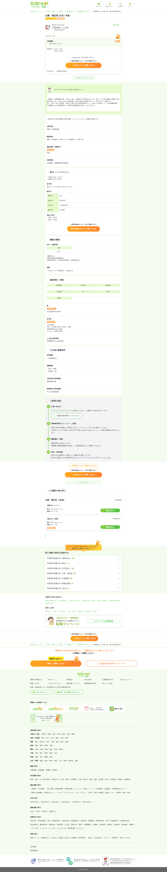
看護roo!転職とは (36, 679)
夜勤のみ (52, 811)
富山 (47, 738)
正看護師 (80, 611)
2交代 (95, 611)
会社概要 (33, 847)
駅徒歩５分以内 (64, 838)
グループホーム (81, 792)
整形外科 (52, 824)
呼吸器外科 (114, 821)
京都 (41, 749)
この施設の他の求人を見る (83, 77)
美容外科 (33, 821)
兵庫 (46, 749)
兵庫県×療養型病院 (114, 600)
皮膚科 (95, 824)
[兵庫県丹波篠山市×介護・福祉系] (83, 573)
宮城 (58, 734)
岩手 (53, 734)
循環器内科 (75, 821)
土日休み (54, 838)
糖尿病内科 (100, 821)
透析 (67, 779)
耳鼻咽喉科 (87, 824)
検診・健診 (93, 779)
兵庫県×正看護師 (102, 600)
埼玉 (47, 742)
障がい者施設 (99, 792)
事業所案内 (34, 850)
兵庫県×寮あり (63, 600)
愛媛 (46, 757)
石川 (52, 738)
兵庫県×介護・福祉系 (88, 600)
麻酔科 (131, 824)
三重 (51, 745)
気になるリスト (125, 679)
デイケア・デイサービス (65, 792)
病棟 (31, 779)
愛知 (36, 745)
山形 (68, 734)
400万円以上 (45, 802)
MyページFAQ (107, 683)
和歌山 (61, 749)
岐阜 (41, 745)
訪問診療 (113, 779)
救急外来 (55, 779)
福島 (73, 734)
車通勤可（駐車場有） (79, 838)
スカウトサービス (54, 683)
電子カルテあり (125, 838)
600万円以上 (66, 802)
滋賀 (51, 749)
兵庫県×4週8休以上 (51, 600)
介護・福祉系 (72, 611)
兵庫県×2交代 (49, 603)
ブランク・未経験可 (111, 838)
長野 (66, 738)
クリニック (78, 789)
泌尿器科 (103, 824)
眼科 (80, 824)
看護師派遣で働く (90, 683)
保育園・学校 (103, 779)
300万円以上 (34, 802)
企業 (128, 792)
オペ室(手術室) (45, 779)
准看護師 (41, 770)
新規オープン (35, 838)
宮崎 (65, 761)
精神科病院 (69, 789)
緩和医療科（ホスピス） (76, 828)
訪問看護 (74, 779)
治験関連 (127, 779)
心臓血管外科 (124, 821)
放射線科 (125, 824)
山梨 (61, 738)
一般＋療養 (50, 789)
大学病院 (41, 789)
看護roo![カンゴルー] (36, 11)
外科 (107, 821)
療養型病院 (88, 611)
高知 (51, 757)
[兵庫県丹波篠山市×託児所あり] (83, 568)
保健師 (48, 770)
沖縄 (76, 761)
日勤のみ (45, 811)
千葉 (52, 742)
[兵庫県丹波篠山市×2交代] (83, 588)
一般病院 (33, 789)
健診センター (109, 792)
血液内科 (84, 821)
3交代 (38, 811)
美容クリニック (89, 789)
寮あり (56, 611)
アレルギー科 (61, 828)
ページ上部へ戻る (83, 482)
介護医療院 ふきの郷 (83, 11)
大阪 (36, 749)
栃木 (62, 742)
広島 (36, 753)
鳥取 (46, 753)
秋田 (63, 734)
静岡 (46, 745)
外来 (36, 779)
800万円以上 (87, 802)
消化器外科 (34, 824)
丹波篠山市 (69, 11)
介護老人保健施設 (36, 792)
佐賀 (46, 761)
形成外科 (60, 824)
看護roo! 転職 (51, 11)
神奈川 (42, 742)
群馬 (66, 742)
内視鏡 (120, 779)
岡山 (41, 753)
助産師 (54, 770)
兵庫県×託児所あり (75, 600)
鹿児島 (70, 761)
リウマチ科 (34, 828)
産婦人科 (74, 824)
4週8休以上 (48, 611)
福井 (57, 738)
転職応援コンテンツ (73, 683)
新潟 (42, 738)
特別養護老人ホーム (119, 789)
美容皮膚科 (42, 821)
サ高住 (90, 792)
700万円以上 (76, 802)
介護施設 (107, 789)
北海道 (43, 734)
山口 (55, 753)
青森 (49, 734)
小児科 (67, 824)
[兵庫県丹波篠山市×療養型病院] (83, 583)
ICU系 (62, 779)
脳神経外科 (43, 824)
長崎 (50, 761)
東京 (36, 742)
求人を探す (88, 679)
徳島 (36, 757)
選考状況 (69, 679)
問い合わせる (56, 410)
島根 (51, 753)
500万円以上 (55, 802)
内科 (49, 821)
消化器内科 (65, 821)
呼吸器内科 (56, 821)
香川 (41, 757)
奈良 (55, 749)
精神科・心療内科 (113, 824)
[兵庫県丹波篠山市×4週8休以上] (83, 558)
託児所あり (63, 611)
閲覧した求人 (35, 683)
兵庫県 (61, 11)
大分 (60, 761)
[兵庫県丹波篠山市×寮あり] (83, 563)
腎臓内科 (91, 821)
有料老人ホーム (49, 792)
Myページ (51, 679)
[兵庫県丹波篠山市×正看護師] (83, 578)
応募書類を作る (107, 679)
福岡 (41, 761)
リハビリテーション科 (47, 828)
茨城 (57, 742)
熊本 (55, 761)
